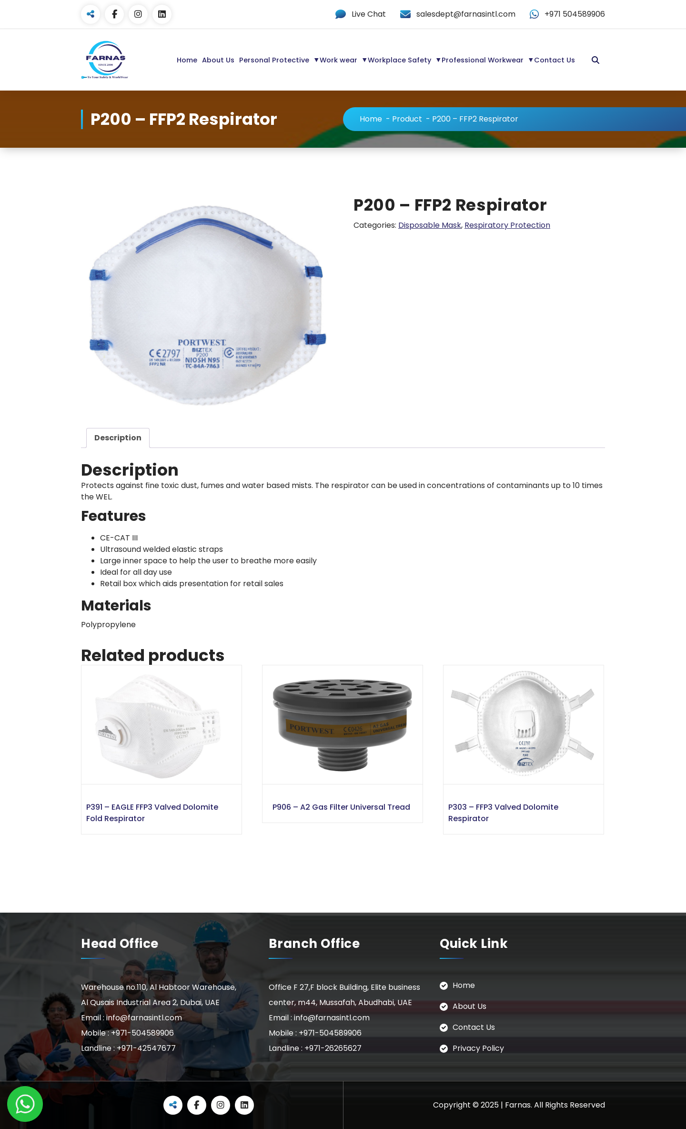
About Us (218, 60)
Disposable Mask (429, 225)
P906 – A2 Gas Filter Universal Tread (341, 807)
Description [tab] (117, 437)
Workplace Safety (399, 60)
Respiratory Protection (507, 225)
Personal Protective (274, 60)
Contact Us (554, 60)
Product (407, 118)
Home (187, 60)
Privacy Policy (478, 1048)
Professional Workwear (483, 60)
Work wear (338, 60)
